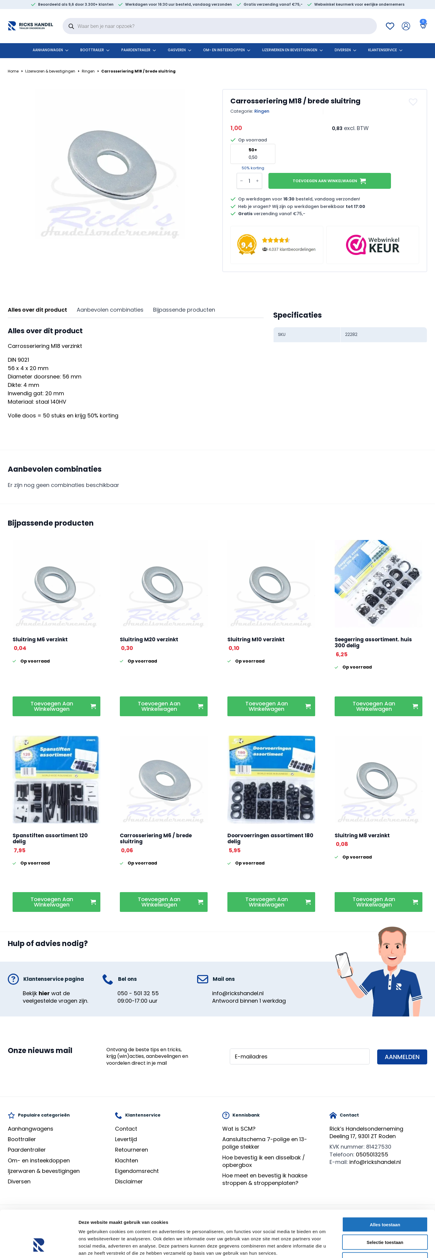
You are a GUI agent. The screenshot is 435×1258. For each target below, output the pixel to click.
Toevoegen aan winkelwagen (325, 181)
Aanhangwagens (30, 1128)
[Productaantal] (249, 181)
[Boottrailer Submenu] (109, 50)
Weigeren (385, 1219)
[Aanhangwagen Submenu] (68, 50)
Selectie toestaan (385, 1202)
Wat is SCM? (239, 1128)
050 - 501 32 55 (138, 993)
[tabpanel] (136, 373)
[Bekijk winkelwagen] (422, 26)
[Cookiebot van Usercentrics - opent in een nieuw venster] (39, 1246)
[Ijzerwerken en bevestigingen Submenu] (323, 50)
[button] (414, 102)
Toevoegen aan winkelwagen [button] (52, 706)
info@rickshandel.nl (238, 993)
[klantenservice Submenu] (402, 50)
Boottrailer (92, 50)
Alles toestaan (385, 1184)
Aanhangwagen (48, 50)
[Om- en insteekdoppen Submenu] (250, 50)
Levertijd (126, 1139)
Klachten (126, 1160)
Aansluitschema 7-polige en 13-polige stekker (264, 1142)
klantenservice (382, 50)
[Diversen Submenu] (356, 50)
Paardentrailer (135, 50)
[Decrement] (241, 181)
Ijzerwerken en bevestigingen (289, 50)
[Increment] (257, 181)
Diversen (343, 50)
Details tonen (323, 1246)
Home (13, 71)
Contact (126, 1128)
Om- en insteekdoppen (224, 50)
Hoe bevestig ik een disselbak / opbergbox (263, 1161)
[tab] (37, 310)
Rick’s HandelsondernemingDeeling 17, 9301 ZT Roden (366, 1132)
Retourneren (131, 1149)
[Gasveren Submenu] (191, 50)
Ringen (88, 71)
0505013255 (372, 1154)
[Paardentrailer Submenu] (156, 50)
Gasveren (177, 50)
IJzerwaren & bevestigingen (50, 71)
